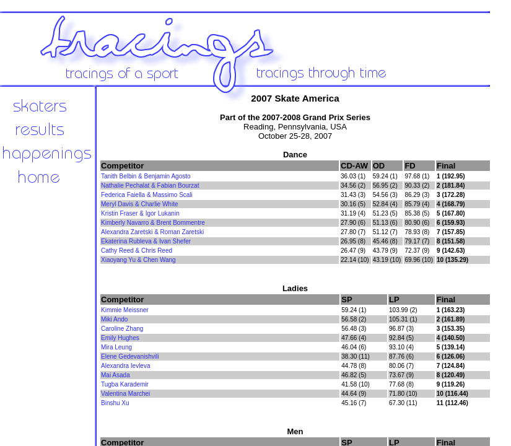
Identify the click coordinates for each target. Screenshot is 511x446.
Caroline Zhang (122, 328)
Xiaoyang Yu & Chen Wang (138, 259)
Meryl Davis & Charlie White (139, 204)
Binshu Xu (115, 403)
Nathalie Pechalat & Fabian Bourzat (150, 185)
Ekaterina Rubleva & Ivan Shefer (146, 241)
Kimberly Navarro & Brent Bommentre (153, 222)
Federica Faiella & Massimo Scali (147, 194)
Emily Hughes (120, 337)
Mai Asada (115, 375)
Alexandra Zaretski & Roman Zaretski (152, 232)
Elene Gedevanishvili (130, 356)
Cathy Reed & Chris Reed (136, 250)
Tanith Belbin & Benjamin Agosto (146, 176)
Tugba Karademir (125, 384)
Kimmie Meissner (125, 310)
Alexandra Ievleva (126, 365)
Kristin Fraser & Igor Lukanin (140, 213)
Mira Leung (116, 347)
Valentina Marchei (125, 393)
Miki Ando (114, 319)
